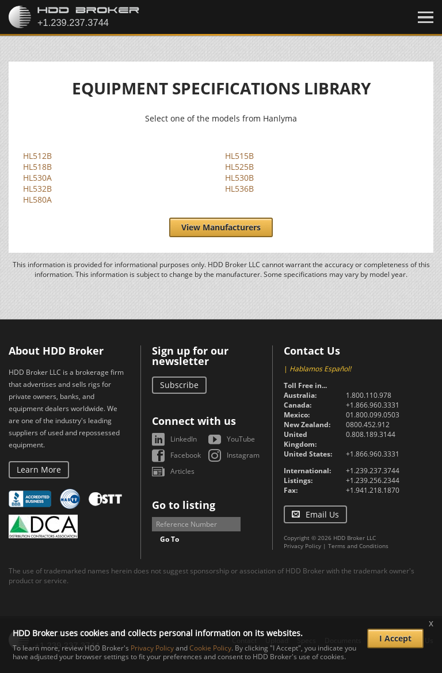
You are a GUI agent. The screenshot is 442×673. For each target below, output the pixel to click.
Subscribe (179, 384)
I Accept (395, 638)
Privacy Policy (302, 546)
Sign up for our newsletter (190, 356)
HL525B (239, 166)
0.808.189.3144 (370, 434)
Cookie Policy (210, 648)
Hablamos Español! (320, 369)
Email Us (322, 514)
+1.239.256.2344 (372, 480)
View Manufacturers (221, 227)
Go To (169, 539)
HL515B (239, 155)
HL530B (239, 177)
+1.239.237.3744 (372, 471)
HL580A (37, 199)
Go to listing (183, 505)
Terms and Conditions (358, 546)
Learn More (39, 469)
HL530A (37, 177)
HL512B (37, 155)
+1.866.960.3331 (372, 405)
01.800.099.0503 (372, 415)
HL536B (239, 188)
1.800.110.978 (368, 395)
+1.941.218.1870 (372, 490)
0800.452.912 (368, 424)
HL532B (37, 188)
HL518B (37, 166)
